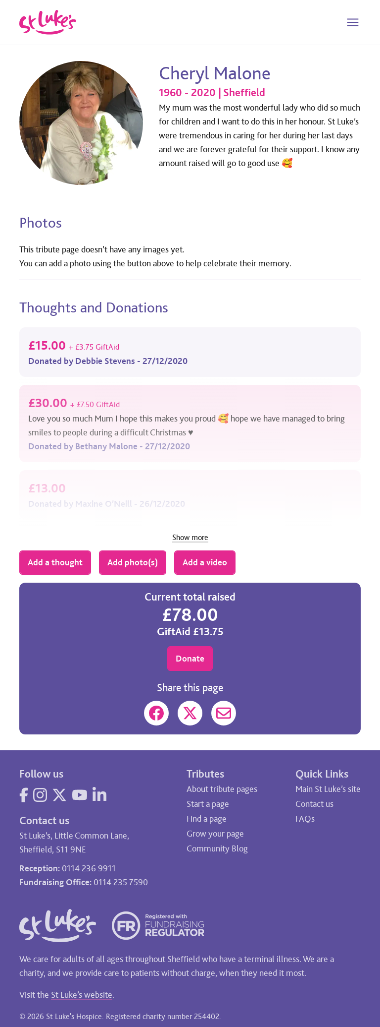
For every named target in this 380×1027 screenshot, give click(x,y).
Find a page (207, 818)
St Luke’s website (81, 994)
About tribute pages (222, 789)
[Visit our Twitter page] (59, 794)
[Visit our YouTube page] (80, 795)
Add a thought (55, 562)
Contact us (314, 803)
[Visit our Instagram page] (40, 795)
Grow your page (215, 833)
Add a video (205, 562)
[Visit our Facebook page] (23, 795)
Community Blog (217, 848)
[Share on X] (190, 713)
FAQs (305, 818)
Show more (190, 538)
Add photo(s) (132, 562)
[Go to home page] (48, 22)
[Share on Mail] (223, 713)
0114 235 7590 (121, 882)
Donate (190, 658)
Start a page (208, 803)
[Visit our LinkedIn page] (99, 795)
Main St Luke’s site (328, 789)
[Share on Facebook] (156, 713)
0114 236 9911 (89, 868)
